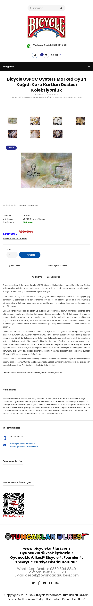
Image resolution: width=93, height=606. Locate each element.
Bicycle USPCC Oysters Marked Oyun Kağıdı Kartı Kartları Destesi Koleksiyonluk (47, 97)
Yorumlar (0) (54, 276)
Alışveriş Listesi (13, 266)
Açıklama (37, 276)
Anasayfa (39, 94)
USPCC (26, 215)
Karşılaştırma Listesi (57, 266)
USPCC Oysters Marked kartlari (26, 372)
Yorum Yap (33, 205)
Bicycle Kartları (51, 94)
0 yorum (22, 205)
